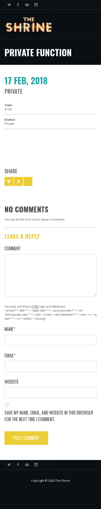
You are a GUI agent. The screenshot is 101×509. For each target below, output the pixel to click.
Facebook (17, 4)
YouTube (26, 4)
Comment (12, 248)
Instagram (35, 4)
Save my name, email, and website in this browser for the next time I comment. (48, 415)
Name (9, 329)
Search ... (44, 4)
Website (11, 381)
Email (10, 355)
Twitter (8, 4)
